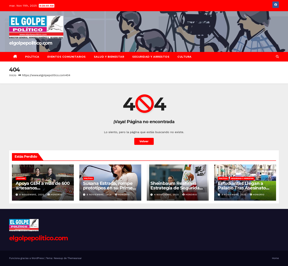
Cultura (184, 56)
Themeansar (74, 258)
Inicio (12, 75)
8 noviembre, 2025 (32, 194)
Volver (144, 141)
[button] (277, 56)
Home (275, 258)
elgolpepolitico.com (30, 43)
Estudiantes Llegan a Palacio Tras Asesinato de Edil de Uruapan (242, 188)
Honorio (55, 194)
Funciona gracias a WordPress (27, 258)
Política (32, 56)
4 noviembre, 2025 (167, 194)
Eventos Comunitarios (66, 56)
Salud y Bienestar (109, 56)
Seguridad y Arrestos (150, 56)
